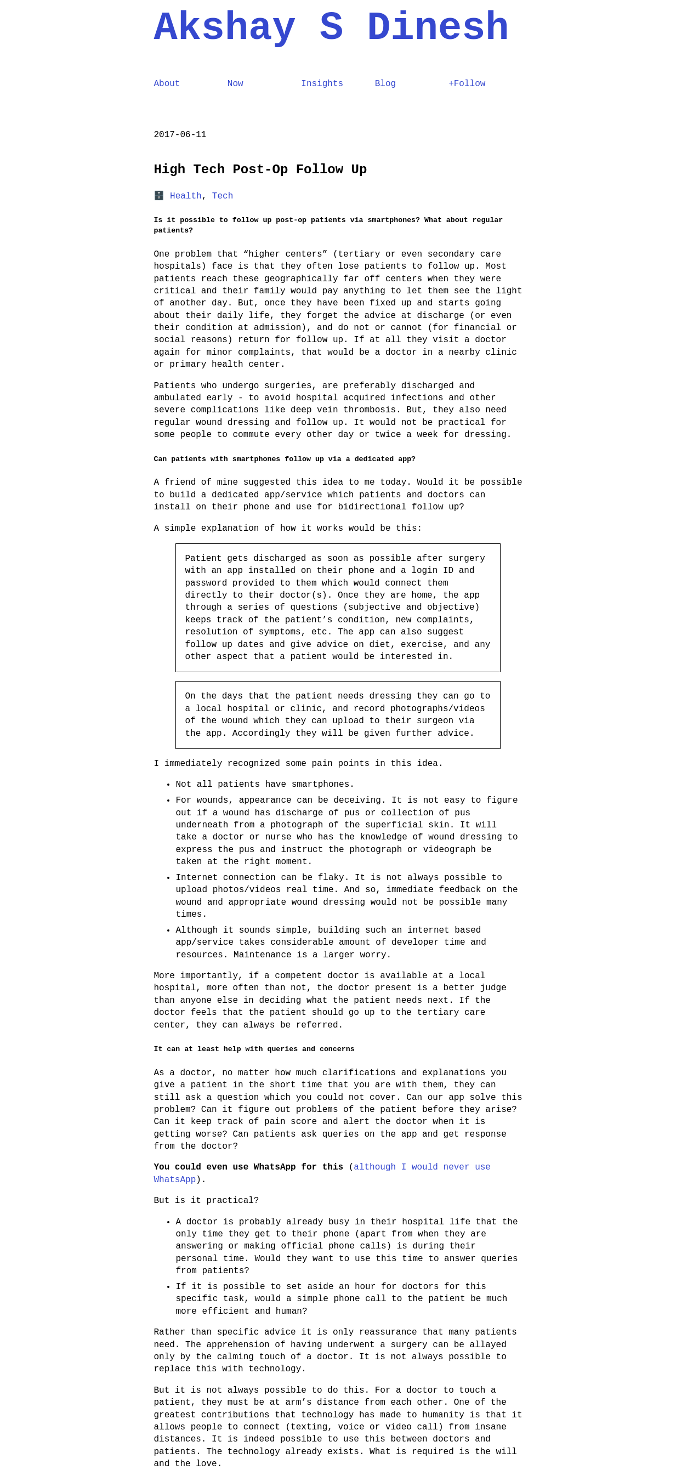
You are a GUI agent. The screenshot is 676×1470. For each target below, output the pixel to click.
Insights (322, 84)
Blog (385, 84)
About (167, 84)
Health (186, 196)
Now (235, 84)
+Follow (466, 84)
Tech (222, 196)
